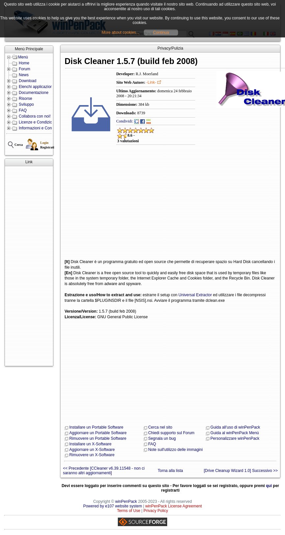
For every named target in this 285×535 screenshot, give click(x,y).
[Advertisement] (26, 266)
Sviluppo (26, 104)
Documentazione (33, 92)
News (24, 75)
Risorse (25, 98)
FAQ (23, 110)
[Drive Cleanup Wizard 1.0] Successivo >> (241, 470)
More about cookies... (121, 32)
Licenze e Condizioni (37, 122)
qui (269, 485)
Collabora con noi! (35, 116)
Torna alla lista (170, 470)
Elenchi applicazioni (36, 86)
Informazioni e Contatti (38, 128)
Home (24, 63)
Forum (24, 69)
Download (27, 80)
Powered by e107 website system (112, 506)
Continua (161, 32)
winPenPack (126, 501)
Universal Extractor (195, 295)
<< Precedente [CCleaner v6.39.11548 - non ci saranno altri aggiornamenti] (103, 470)
